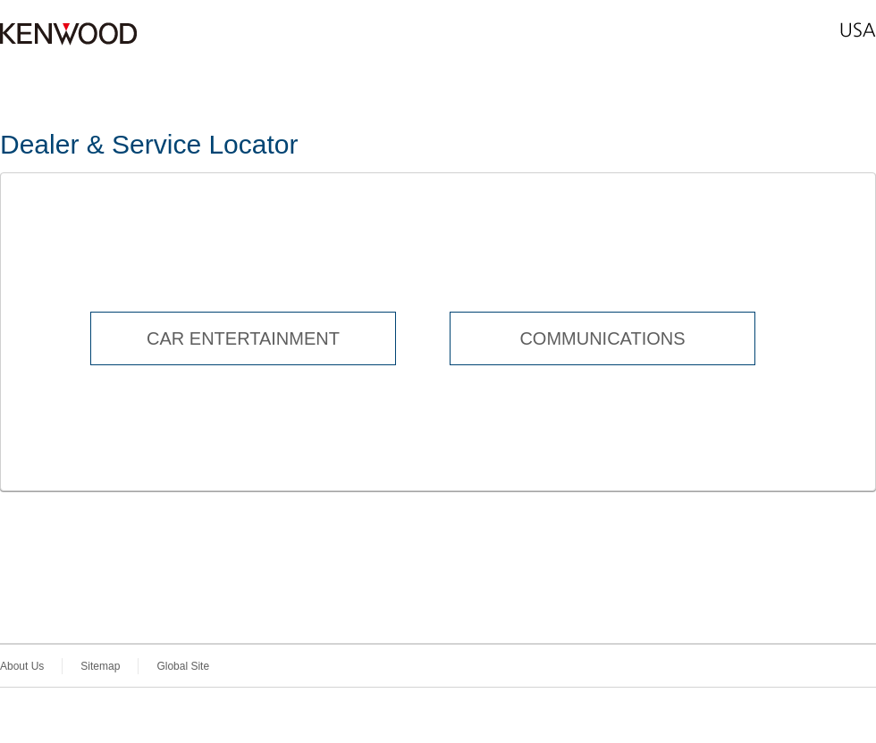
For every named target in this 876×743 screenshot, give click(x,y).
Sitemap (100, 666)
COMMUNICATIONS (602, 338)
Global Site (182, 666)
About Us (22, 666)
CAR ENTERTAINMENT (243, 338)
